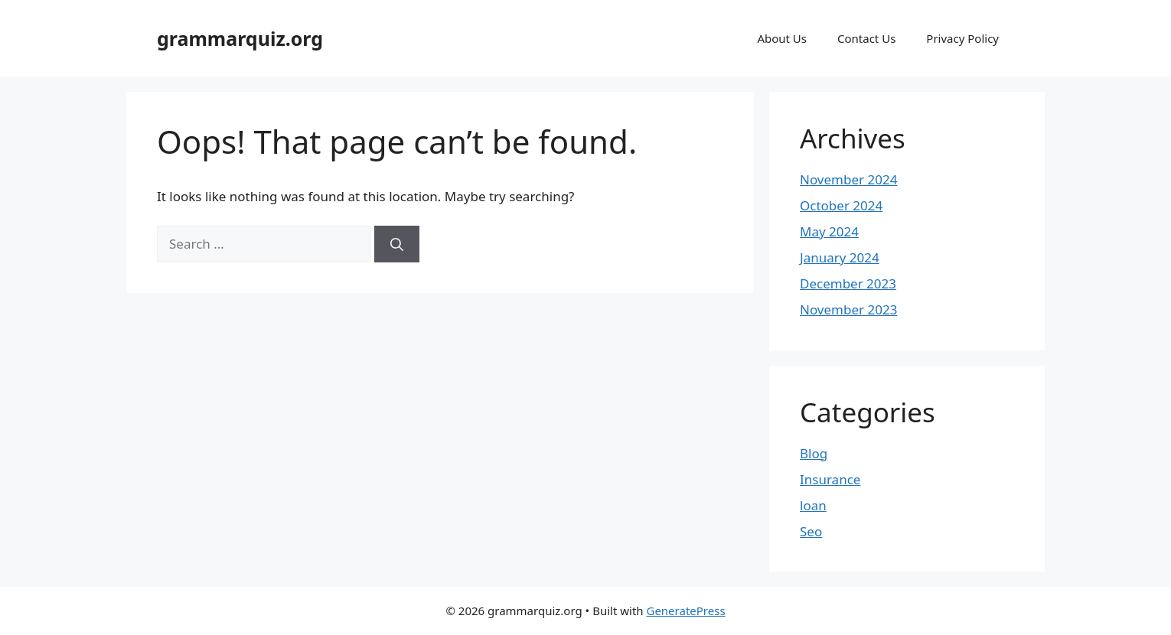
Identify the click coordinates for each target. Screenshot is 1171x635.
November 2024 (848, 179)
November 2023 (848, 309)
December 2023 (848, 283)
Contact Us (866, 38)
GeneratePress (685, 610)
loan (813, 505)
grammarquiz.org (240, 38)
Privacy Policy (962, 38)
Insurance (830, 479)
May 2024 (829, 231)
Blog (813, 453)
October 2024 (841, 205)
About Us (782, 38)
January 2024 (839, 257)
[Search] (396, 244)
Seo (811, 531)
